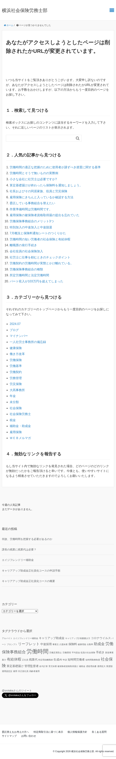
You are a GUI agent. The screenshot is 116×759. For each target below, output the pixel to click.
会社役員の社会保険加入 (26, 251)
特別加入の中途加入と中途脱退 (31, 227)
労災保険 (16, 384)
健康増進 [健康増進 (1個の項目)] (82, 644)
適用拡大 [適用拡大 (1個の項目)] (101, 666)
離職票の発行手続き (23, 245)
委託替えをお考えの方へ (15, 731)
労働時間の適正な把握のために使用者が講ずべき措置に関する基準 (55, 167)
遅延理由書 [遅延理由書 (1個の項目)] (91, 666)
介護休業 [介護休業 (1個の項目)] (63, 644)
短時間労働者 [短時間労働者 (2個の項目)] (76, 659)
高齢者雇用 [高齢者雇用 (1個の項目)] (34, 671)
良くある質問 (99, 731)
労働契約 (16, 372)
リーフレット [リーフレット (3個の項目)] (29, 644)
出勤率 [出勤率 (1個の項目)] (90, 644)
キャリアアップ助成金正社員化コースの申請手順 (31, 570)
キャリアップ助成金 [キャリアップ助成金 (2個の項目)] (51, 638)
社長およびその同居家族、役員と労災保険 (38, 191)
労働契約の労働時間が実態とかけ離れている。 (41, 263)
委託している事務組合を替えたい (32, 203)
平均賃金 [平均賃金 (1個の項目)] (76, 652)
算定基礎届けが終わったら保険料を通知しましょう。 (46, 185)
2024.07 (15, 324)
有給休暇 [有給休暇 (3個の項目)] (14, 659)
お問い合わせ (28, 735)
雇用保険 (16, 432)
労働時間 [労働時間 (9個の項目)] (38, 651)
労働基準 (16, 366)
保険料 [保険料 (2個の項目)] (72, 644)
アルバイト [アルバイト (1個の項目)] (7, 638)
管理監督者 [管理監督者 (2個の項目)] (31, 666)
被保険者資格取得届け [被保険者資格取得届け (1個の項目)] (67, 666)
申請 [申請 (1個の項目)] (65, 660)
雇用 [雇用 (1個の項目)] (15, 671)
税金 (13, 420)
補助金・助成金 (20, 426)
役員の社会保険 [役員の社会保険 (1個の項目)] (88, 652)
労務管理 (16, 378)
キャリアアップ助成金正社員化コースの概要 (28, 581)
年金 (13, 396)
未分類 (14, 402)
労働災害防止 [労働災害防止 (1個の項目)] (55, 652)
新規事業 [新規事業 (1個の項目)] (109, 652)
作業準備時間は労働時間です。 (31, 209)
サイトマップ (9, 735)
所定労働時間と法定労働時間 (29, 275)
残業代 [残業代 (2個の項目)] (33, 659)
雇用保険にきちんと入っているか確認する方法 (41, 197)
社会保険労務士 (20, 414)
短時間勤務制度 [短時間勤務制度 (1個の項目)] (92, 660)
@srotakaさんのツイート (17, 690)
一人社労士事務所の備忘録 (28, 342)
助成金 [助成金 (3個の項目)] (99, 644)
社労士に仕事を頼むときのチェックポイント (40, 257)
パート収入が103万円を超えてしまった (36, 281)
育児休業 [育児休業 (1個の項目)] (53, 666)
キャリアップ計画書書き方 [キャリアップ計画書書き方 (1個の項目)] (77, 638)
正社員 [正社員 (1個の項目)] (25, 660)
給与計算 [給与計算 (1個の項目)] (43, 666)
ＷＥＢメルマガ (20, 438)
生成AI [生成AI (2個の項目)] (57, 659)
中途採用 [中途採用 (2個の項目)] (46, 644)
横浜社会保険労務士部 (24, 10)
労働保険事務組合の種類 (26, 269)
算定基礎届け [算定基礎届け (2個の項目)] (15, 666)
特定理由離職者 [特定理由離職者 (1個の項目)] (45, 660)
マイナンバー (19, 335)
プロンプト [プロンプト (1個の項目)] (12, 644)
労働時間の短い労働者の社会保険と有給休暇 (40, 239)
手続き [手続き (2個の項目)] (100, 652)
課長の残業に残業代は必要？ (19, 549)
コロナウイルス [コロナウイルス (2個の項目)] (101, 638)
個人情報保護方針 (77, 731)
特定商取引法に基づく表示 (48, 731)
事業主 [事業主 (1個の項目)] (56, 644)
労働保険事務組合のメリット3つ (32, 221)
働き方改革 (17, 354)
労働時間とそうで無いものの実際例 (34, 173)
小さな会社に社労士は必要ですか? (33, 179)
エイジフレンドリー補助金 (18, 559)
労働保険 (16, 360)
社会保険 (16, 408)
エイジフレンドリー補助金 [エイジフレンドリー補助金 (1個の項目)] (25, 638)
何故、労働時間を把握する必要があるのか (27, 539)
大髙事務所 (17, 390)
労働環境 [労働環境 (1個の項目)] (67, 652)
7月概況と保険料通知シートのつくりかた (38, 233)
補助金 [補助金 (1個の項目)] (82, 666)
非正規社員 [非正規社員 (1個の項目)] (23, 671)
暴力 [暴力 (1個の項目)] (4, 660)
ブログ (14, 330)
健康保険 (16, 348)
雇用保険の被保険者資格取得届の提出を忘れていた (44, 215)
